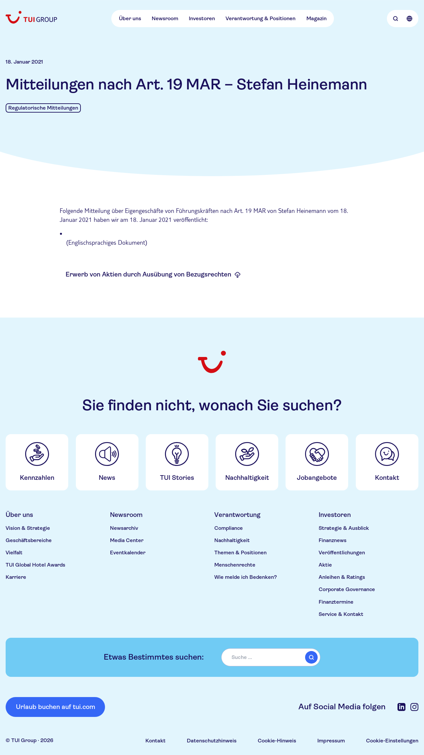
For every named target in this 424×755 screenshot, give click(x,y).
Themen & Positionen (240, 553)
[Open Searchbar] (395, 18)
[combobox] (270, 657)
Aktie (325, 565)
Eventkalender (127, 553)
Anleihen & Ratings (342, 577)
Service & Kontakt (341, 614)
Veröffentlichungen (342, 553)
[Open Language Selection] (409, 18)
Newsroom (165, 18)
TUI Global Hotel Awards (35, 565)
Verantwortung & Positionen (260, 18)
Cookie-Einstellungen (392, 740)
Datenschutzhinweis (212, 740)
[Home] (32, 17)
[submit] (311, 657)
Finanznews (332, 540)
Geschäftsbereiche (29, 540)
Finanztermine (336, 602)
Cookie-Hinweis (277, 740)
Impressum (331, 740)
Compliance (228, 528)
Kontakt (155, 740)
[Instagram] (414, 707)
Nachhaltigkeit (232, 540)
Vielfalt (14, 553)
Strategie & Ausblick (344, 528)
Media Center (126, 540)
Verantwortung (237, 515)
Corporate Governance (347, 589)
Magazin (316, 18)
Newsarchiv (124, 528)
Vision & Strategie (28, 528)
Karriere (16, 577)
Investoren (202, 18)
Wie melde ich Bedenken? (245, 577)
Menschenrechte (234, 565)
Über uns (130, 18)
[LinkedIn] (401, 707)
